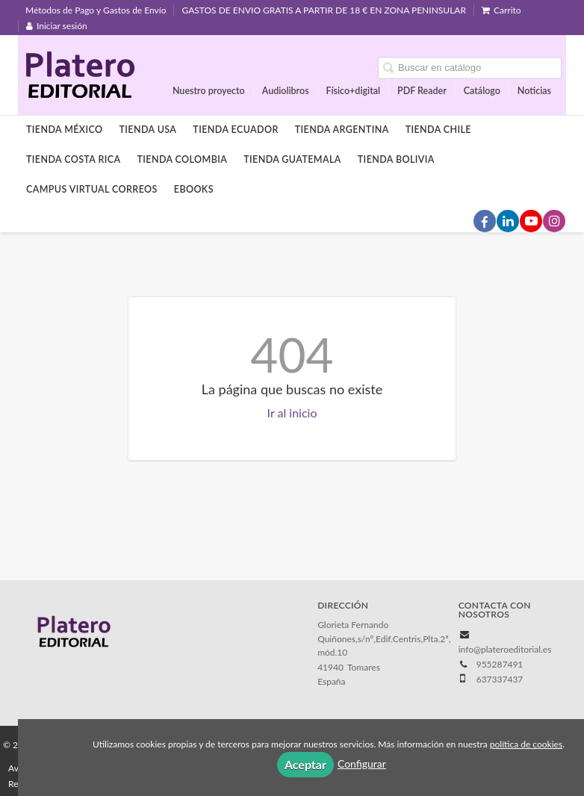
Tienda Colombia (182, 159)
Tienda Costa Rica (73, 159)
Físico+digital (353, 90)
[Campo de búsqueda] (470, 67)
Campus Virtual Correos (92, 189)
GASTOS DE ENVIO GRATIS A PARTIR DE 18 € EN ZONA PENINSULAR (323, 10)
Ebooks (194, 189)
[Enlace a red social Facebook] (484, 221)
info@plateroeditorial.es (505, 649)
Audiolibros (285, 90)
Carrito (501, 10)
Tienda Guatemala (292, 159)
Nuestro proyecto (209, 90)
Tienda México (64, 129)
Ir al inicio (292, 412)
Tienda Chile (438, 129)
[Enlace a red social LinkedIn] (508, 221)
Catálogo (482, 90)
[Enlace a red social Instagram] (554, 221)
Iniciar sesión (56, 25)
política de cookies (526, 744)
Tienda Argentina (342, 129)
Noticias (534, 90)
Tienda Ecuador (235, 129)
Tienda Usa (148, 129)
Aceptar (305, 764)
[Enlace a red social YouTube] (531, 221)
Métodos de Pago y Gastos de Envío (95, 10)
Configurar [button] (362, 763)
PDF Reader (422, 90)
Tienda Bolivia (396, 159)
